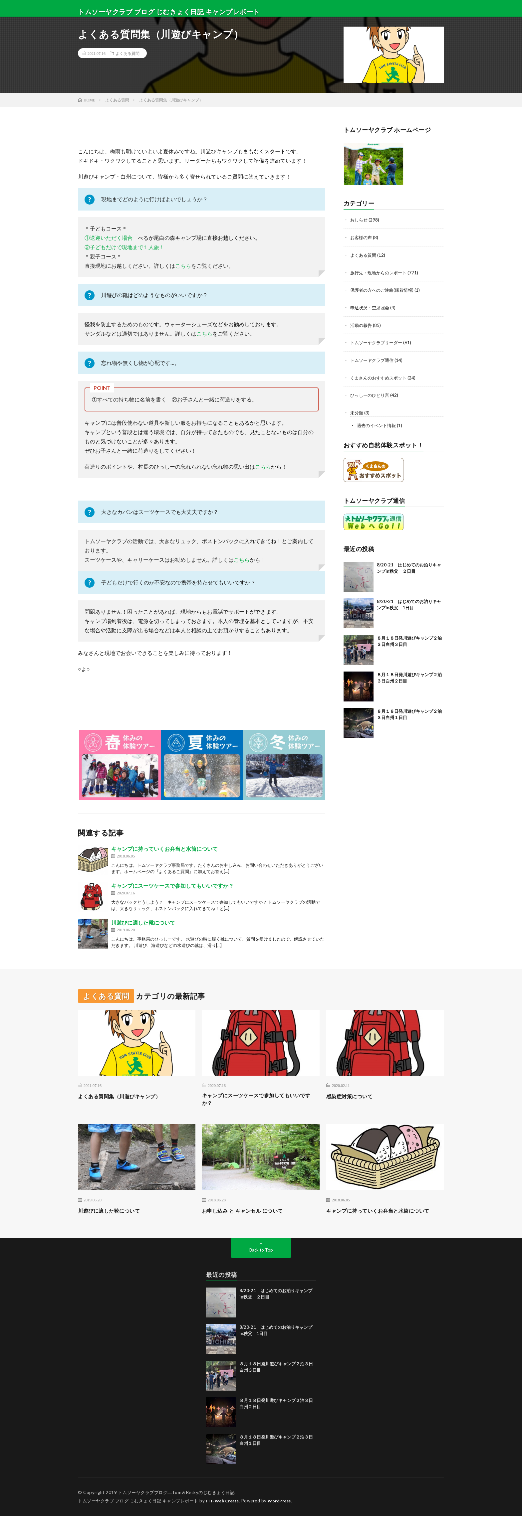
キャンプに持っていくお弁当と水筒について (164, 848)
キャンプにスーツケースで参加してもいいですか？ (172, 885)
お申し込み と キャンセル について (250, 1212)
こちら (183, 265)
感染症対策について (354, 1096)
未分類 (357, 410)
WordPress (283, 1512)
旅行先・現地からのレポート (380, 271)
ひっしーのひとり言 (371, 392)
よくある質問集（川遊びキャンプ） (127, 1096)
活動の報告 (362, 323)
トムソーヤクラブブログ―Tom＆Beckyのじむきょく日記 (176, 1503)
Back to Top (261, 1261)
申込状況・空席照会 (371, 306)
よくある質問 (127, 53)
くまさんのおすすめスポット (380, 375)
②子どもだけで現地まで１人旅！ (124, 247)
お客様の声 (362, 237)
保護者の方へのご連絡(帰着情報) (384, 289)
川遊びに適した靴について (143, 922)
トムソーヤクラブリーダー (378, 341)
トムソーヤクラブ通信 (373, 358)
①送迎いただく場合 (108, 237)
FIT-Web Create (224, 1512)
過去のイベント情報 (378, 422)
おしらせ (359, 220)
